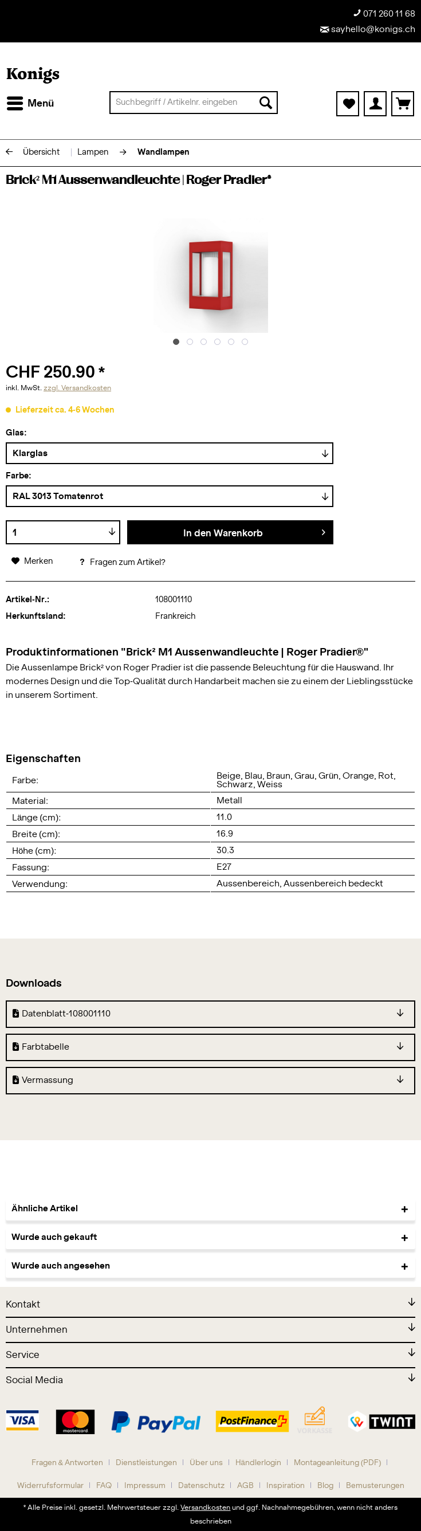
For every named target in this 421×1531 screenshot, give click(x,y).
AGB (245, 1486)
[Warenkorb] (402, 103)
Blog (325, 1486)
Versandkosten (205, 1507)
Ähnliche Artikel (44, 1208)
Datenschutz (201, 1486)
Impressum (145, 1486)
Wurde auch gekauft (54, 1237)
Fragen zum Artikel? (122, 563)
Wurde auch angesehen (60, 1266)
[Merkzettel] (347, 103)
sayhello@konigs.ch (367, 29)
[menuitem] (30, 103)
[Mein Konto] (375, 103)
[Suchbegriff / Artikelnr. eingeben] (193, 102)
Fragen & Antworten (68, 1463)
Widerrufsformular (50, 1486)
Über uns (206, 1463)
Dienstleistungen (146, 1463)
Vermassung (43, 1080)
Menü (30, 101)
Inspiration (285, 1486)
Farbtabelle (41, 1047)
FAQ (104, 1486)
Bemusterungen (375, 1486)
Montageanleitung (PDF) (337, 1463)
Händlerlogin (258, 1463)
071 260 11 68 (384, 13)
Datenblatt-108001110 (62, 1014)
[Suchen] (266, 102)
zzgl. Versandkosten (77, 387)
